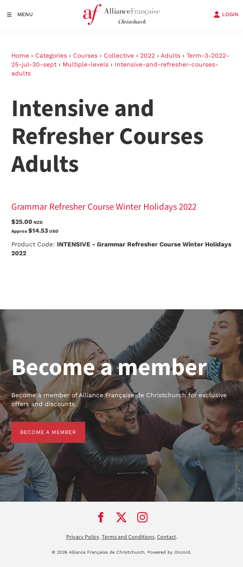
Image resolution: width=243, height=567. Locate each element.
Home (20, 55)
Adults (170, 55)
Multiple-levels (86, 64)
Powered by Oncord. (169, 552)
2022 (147, 55)
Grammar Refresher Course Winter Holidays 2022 (104, 207)
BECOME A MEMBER (39, 426)
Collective (119, 55)
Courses (85, 55)
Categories (51, 55)
